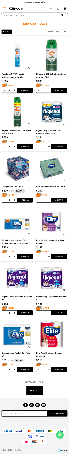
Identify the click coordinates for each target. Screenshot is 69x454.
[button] (64, 15)
